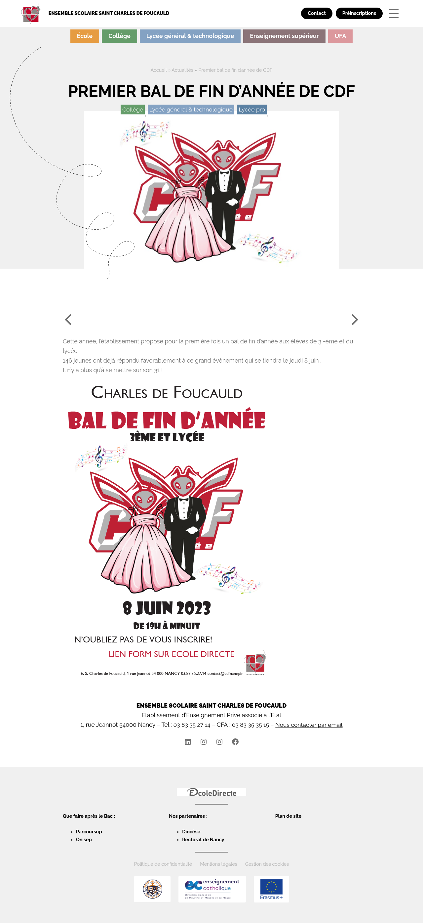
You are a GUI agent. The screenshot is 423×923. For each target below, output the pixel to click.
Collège (119, 35)
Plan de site (288, 815)
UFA (340, 35)
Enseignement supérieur (284, 35)
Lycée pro (252, 109)
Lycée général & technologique (190, 35)
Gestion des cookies (267, 863)
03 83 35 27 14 (191, 724)
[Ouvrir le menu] (394, 14)
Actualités (182, 70)
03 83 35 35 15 (250, 724)
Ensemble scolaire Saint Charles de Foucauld (109, 13)
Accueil (158, 70)
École (85, 35)
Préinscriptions (359, 13)
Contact (317, 13)
